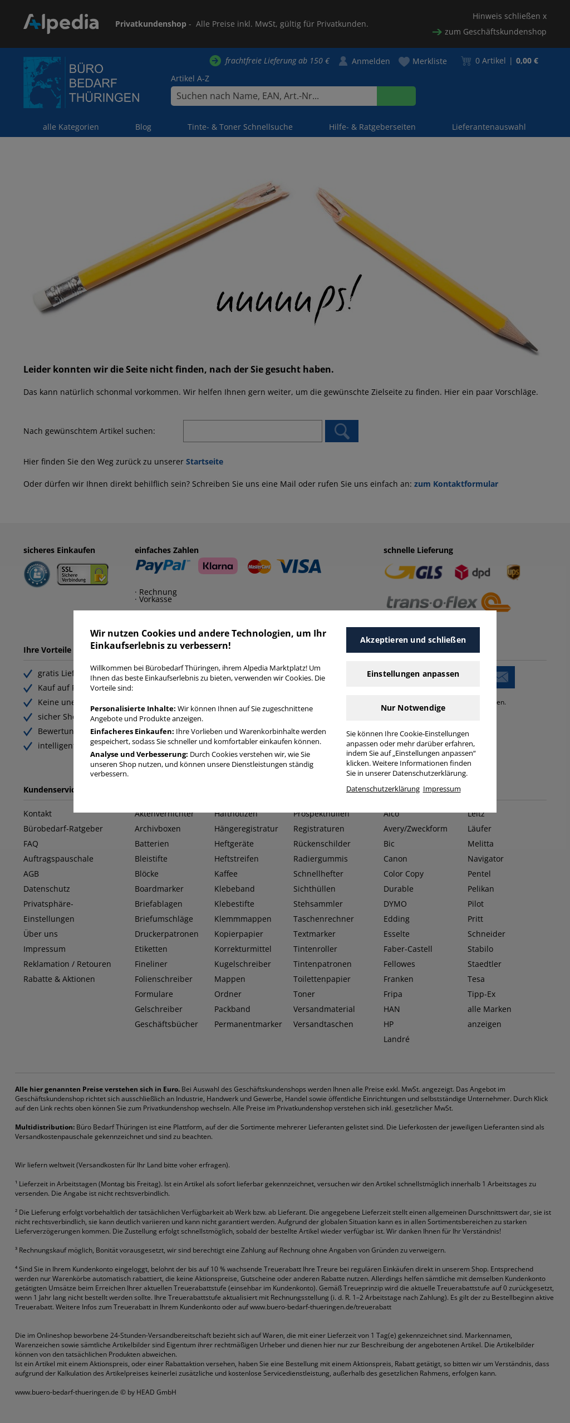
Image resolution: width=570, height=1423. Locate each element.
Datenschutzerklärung (383, 789)
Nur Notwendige (413, 707)
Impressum (442, 789)
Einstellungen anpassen (413, 673)
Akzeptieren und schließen (413, 639)
